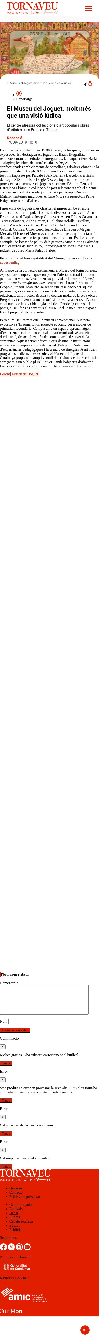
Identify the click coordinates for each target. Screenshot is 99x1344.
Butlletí (14, 1231)
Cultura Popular (21, 1210)
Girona (5, 374)
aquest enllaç (9, 262)
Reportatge (24, 99)
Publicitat (16, 1235)
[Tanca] (3, 1052)
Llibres (14, 1223)
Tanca (6, 1069)
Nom (3, 1027)
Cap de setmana (21, 1227)
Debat (13, 1218)
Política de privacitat (24, 1202)
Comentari (9, 983)
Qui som (15, 1194)
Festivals (16, 1214)
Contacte (16, 1198)
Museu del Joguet (25, 374)
